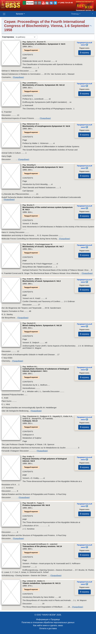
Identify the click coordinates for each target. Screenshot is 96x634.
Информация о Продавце (48, 619)
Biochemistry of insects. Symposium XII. (43, 85)
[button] (43, 3)
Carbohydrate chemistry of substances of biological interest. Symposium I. (45, 370)
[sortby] (25, 37)
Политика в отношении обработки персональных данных (48, 622)
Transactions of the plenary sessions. (42, 546)
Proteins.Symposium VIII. (36, 505)
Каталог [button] (19, 14)
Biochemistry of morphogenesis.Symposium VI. (46, 126)
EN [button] (39, 3)
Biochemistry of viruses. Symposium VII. (43, 246)
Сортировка (8, 37)
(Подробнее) (18, 77)
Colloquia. (30, 421)
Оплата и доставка (48, 628)
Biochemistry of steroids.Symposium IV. (42, 167)
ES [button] (36, 3)
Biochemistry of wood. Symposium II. (41, 281)
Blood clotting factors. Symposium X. (42, 325)
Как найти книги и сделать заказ (48, 625)
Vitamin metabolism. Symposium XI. (41, 583)
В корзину (84, 53)
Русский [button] (30, 3)
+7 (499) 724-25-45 (65, 3)
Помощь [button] (75, 14)
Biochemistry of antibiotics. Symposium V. (43, 44)
